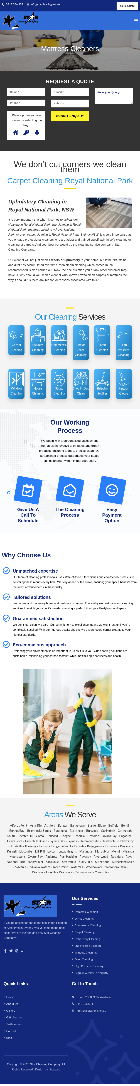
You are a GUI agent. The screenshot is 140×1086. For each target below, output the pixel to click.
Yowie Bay (102, 874)
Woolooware (94, 869)
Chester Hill (25, 837)
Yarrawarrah (83, 874)
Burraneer (76, 832)
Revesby (85, 858)
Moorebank (17, 858)
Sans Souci (52, 863)
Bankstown (77, 827)
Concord (52, 837)
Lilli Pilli (40, 853)
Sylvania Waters (39, 869)
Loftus (51, 853)
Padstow (51, 858)
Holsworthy (126, 843)
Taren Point (60, 869)
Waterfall (76, 869)
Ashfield (49, 827)
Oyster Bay (35, 858)
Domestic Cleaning (86, 913)
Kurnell (12, 853)
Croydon (93, 837)
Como (40, 837)
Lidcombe (25, 853)
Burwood (92, 832)
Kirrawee (111, 848)
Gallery (10, 1012)
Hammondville (89, 843)
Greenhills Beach (36, 843)
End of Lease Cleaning (88, 947)
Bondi (125, 827)
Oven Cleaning (84, 961)
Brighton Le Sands (39, 832)
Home (10, 998)
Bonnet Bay (16, 832)
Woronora (66, 874)
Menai (115, 853)
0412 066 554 (84, 1005)
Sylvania (20, 869)
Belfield (113, 827)
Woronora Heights (44, 874)
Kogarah (125, 848)
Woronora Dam (115, 869)
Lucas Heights (67, 853)
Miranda (128, 853)
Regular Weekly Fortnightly (91, 974)
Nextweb (54, 1071)
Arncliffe (36, 827)
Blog (9, 1039)
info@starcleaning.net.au (91, 1012)
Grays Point (14, 843)
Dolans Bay (109, 837)
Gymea (72, 843)
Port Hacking (68, 858)
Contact (11, 1032)
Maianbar (85, 853)
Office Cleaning (84, 920)
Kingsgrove (94, 848)
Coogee (66, 837)
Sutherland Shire (123, 863)
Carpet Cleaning (85, 933)
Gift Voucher (14, 1019)
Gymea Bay (57, 843)
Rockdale (117, 858)
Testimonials (14, 1026)
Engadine (125, 837)
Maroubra (102, 853)
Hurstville (15, 848)
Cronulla (79, 837)
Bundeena (60, 832)
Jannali (43, 848)
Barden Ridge (97, 827)
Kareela (79, 848)
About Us (12, 1005)
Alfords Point (18, 827)
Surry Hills (85, 863)
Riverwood (101, 858)
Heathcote (109, 843)
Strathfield (69, 863)
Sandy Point (35, 863)
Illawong (30, 848)
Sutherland (102, 863)
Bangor (63, 827)
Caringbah (108, 832)
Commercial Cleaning (88, 927)
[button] (136, 20)
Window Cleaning (86, 954)
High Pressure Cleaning (89, 967)
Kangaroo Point (61, 848)
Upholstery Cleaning (87, 940)
